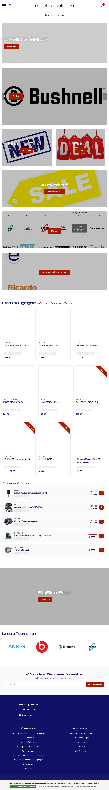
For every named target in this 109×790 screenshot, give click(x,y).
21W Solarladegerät (17, 459)
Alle (24, 483)
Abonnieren (95, 685)
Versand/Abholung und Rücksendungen (28, 733)
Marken (54, 231)
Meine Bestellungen (81, 738)
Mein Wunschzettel (81, 742)
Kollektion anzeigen (54, 303)
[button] (4, 96)
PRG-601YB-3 (13, 402)
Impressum (28, 768)
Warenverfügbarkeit (28, 742)
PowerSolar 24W (15, 345)
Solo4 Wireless (87, 345)
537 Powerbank (49, 345)
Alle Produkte (80, 751)
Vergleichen (81, 746)
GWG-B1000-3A (87, 402)
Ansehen (27, 150)
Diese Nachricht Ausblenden (23, 787)
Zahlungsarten (28, 738)
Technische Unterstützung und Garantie (28, 755)
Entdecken (11, 46)
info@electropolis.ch (29, 715)
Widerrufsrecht (28, 751)
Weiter (16, 96)
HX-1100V (46, 459)
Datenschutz (28, 764)
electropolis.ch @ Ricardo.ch (54, 272)
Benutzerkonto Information (81, 733)
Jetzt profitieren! (54, 192)
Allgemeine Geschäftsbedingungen (28, 760)
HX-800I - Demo (51, 402)
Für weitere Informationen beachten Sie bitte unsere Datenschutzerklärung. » (68, 787)
